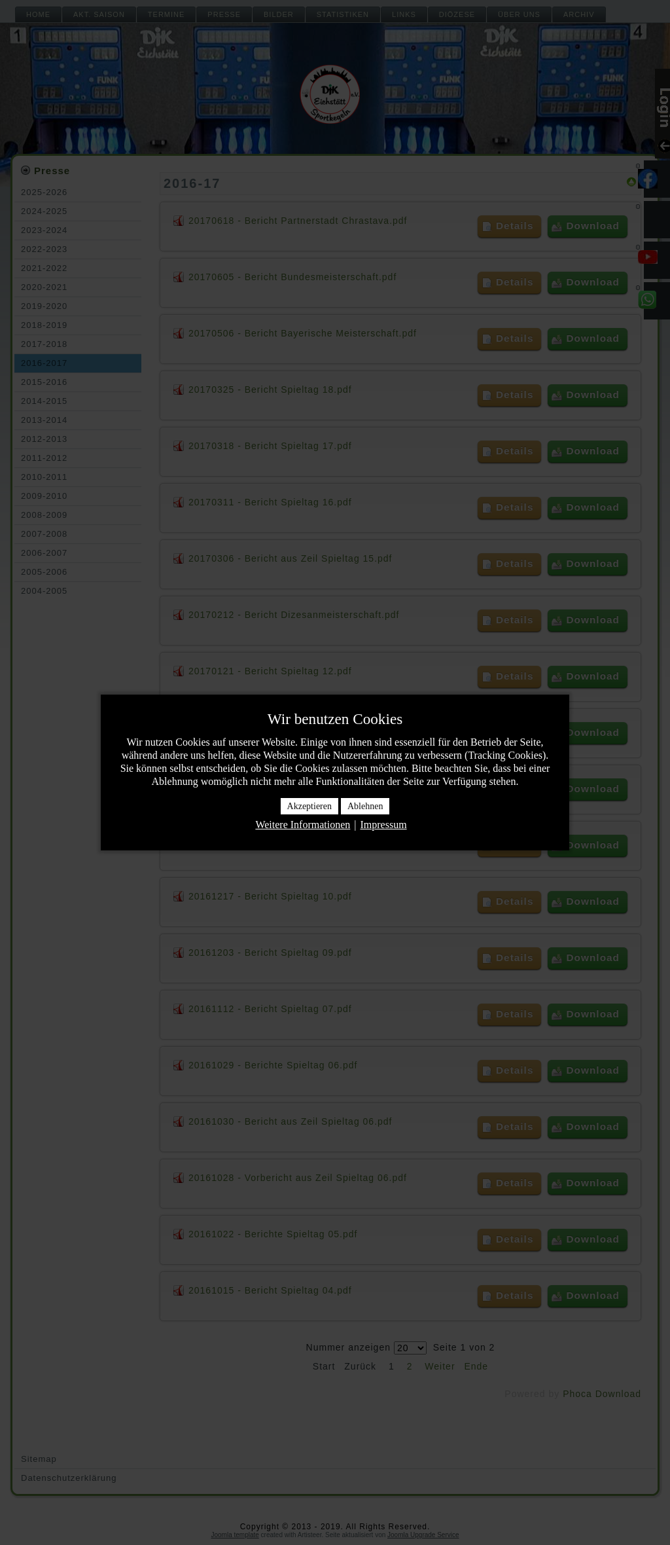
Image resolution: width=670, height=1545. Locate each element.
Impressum (383, 824)
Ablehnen (365, 806)
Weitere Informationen (302, 824)
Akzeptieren (309, 806)
